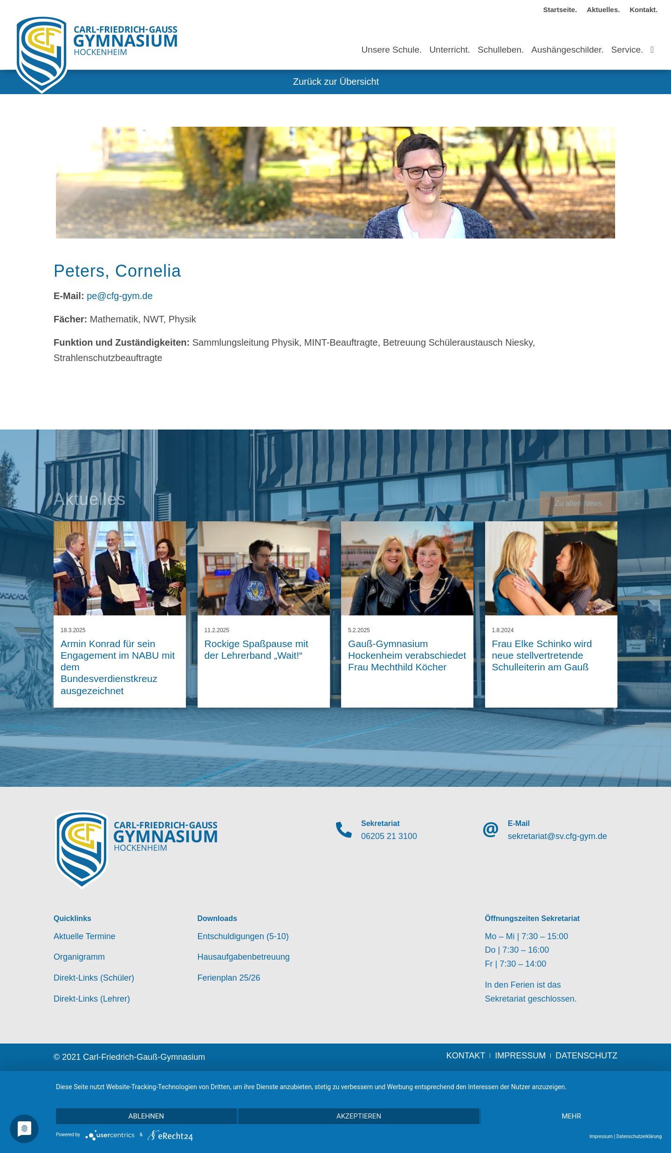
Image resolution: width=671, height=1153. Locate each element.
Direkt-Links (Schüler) (94, 977)
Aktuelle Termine (85, 936)
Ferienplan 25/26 (229, 977)
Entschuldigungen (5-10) (243, 936)
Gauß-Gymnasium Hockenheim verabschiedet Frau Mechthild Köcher (407, 655)
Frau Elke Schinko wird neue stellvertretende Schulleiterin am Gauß (542, 655)
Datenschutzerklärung (639, 1136)
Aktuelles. (603, 10)
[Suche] (652, 41)
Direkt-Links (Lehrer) (92, 998)
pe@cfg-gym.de (119, 296)
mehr (571, 1116)
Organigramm (79, 957)
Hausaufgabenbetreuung (244, 957)
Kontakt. (643, 10)
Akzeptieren (358, 1116)
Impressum (601, 1136)
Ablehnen (146, 1116)
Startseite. (560, 10)
